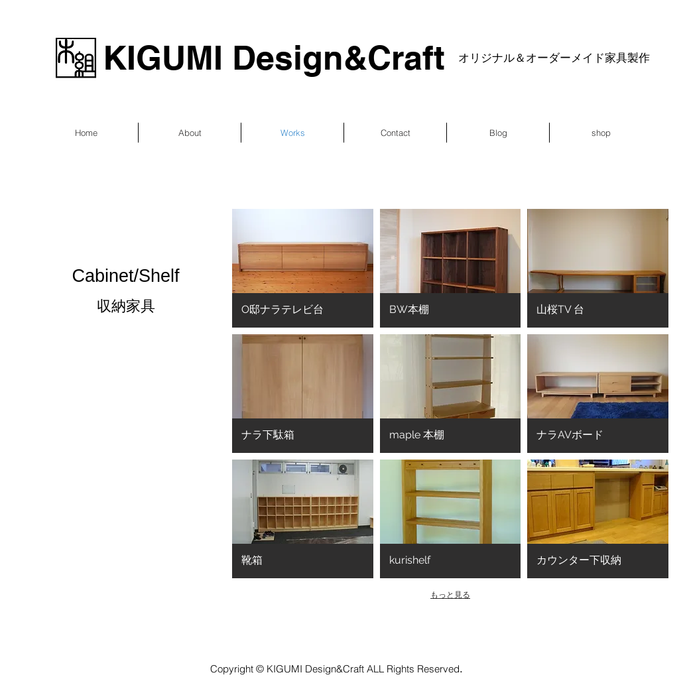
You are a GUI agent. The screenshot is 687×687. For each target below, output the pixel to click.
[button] (302, 268)
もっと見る (450, 594)
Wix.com (500, 635)
